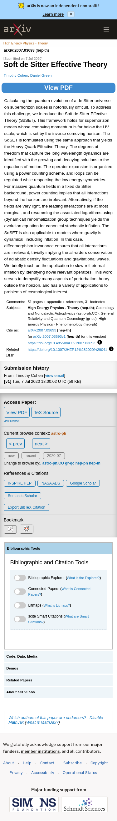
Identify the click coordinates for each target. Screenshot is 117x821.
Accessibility (42, 772)
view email (54, 375)
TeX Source (46, 412)
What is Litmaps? (57, 605)
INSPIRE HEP (20, 483)
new (11, 456)
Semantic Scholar (22, 496)
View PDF (58, 87)
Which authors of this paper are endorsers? (47, 717)
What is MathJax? (42, 722)
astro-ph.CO (53, 463)
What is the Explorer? (83, 578)
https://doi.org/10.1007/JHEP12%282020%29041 (67, 349)
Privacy (15, 772)
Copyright (99, 763)
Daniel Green (41, 75)
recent (31, 456)
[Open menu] (106, 29)
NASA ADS (50, 483)
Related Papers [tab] (19, 680)
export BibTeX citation (26, 507)
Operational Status (80, 772)
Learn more (53, 14)
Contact (47, 763)
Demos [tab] (12, 668)
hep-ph (82, 463)
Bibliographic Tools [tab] (23, 548)
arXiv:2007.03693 (42, 330)
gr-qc (69, 463)
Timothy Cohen (16, 75)
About (8, 763)
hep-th (94, 463)
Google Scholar (83, 483)
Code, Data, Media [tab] (21, 656)
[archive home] (17, 29)
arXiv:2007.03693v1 (49, 336)
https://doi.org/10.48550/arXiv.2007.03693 (61, 343)
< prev (15, 443)
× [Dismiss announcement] (71, 14)
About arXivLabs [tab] (20, 692)
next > (41, 443)
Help (27, 763)
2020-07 (54, 456)
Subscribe (72, 763)
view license (11, 421)
